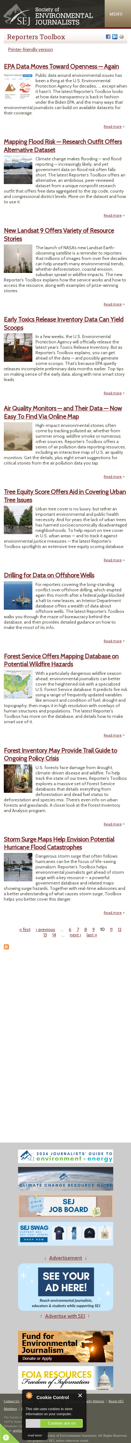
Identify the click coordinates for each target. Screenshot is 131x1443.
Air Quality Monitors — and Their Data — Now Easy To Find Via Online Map (63, 412)
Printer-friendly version (30, 49)
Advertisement (65, 1258)
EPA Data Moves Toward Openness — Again (61, 66)
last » (92, 935)
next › (75, 935)
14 (54, 935)
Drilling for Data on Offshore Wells (49, 575)
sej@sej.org (20, 1430)
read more (35, 1435)
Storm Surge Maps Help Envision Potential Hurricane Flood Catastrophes (59, 843)
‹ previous (45, 929)
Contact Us (11, 1401)
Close (80, 1395)
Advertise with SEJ (65, 1316)
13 (45, 935)
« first (24, 929)
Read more (114, 126)
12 (119, 929)
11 (111, 929)
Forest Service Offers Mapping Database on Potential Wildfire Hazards (61, 660)
